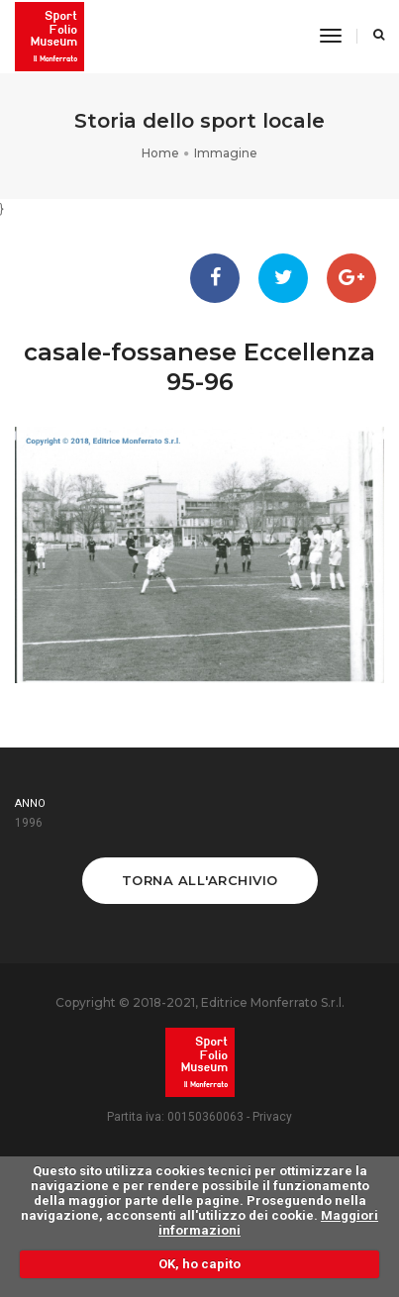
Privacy (272, 1117)
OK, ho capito (199, 1263)
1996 (29, 823)
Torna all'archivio (200, 880)
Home (160, 153)
